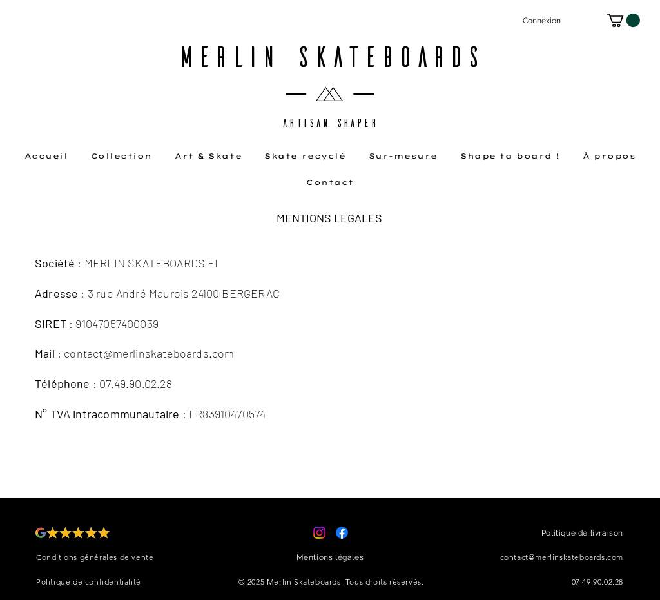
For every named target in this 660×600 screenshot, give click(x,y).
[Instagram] (319, 533)
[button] (623, 20)
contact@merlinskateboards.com (149, 353)
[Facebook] (342, 533)
